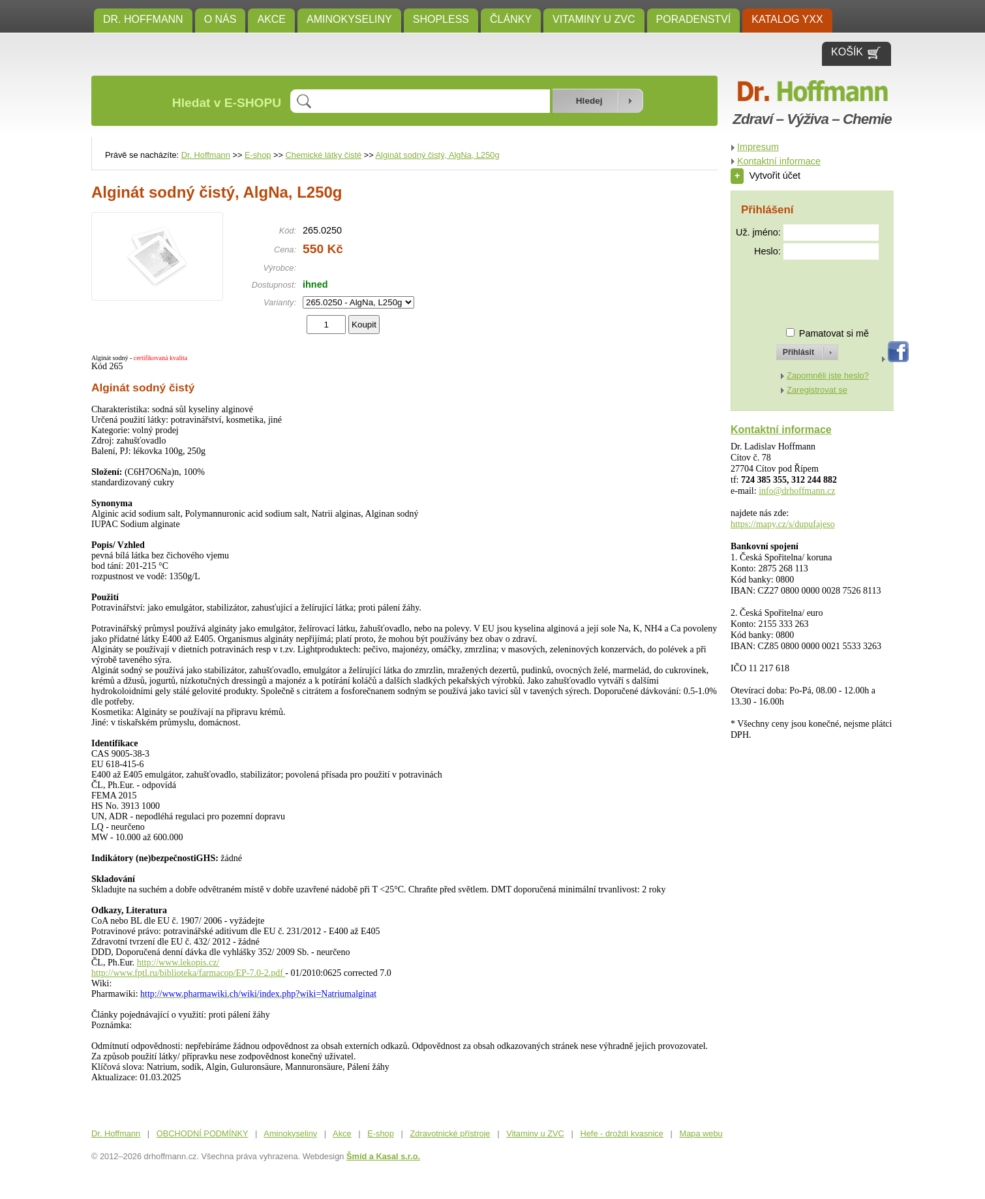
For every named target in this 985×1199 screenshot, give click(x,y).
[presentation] (795, 288)
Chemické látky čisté (324, 155)
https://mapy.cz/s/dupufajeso (783, 524)
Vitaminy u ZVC (594, 19)
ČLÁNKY (511, 19)
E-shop (258, 155)
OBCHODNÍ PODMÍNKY (203, 1133)
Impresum (758, 147)
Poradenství (693, 19)
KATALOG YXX (787, 19)
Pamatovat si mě (834, 333)
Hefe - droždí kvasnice (622, 1133)
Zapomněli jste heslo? (828, 375)
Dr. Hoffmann (143, 19)
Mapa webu (701, 1133)
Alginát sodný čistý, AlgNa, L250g (438, 155)
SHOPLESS (441, 19)
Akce (271, 19)
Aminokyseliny (349, 19)
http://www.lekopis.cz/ (178, 962)
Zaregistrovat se (817, 390)
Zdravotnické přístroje (450, 1133)
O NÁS (220, 19)
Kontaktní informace (779, 161)
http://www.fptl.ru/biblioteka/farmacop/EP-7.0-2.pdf (188, 973)
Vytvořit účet (765, 175)
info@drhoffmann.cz (797, 491)
